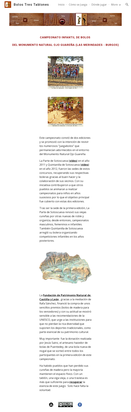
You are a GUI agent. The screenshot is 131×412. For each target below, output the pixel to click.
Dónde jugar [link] (99, 4)
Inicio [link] (61, 4)
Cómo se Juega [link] (78, 4)
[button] (127, 4)
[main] (65, 41)
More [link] (114, 4)
